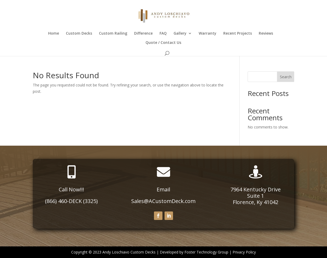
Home (53, 33)
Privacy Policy (244, 252)
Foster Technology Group (206, 252)
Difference (143, 33)
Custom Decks (79, 33)
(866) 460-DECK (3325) (71, 201)
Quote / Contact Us (163, 43)
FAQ (163, 33)
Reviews (266, 33)
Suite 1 (255, 195)
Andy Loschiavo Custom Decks (129, 252)
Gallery (180, 33)
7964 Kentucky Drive (255, 189)
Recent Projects (237, 33)
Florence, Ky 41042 (255, 202)
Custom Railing (113, 33)
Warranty (207, 33)
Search (286, 76)
